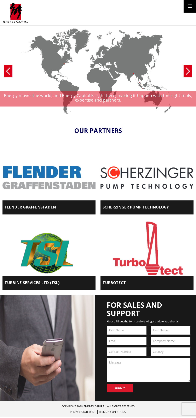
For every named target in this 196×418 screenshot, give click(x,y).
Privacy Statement (83, 412)
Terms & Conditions (112, 412)
